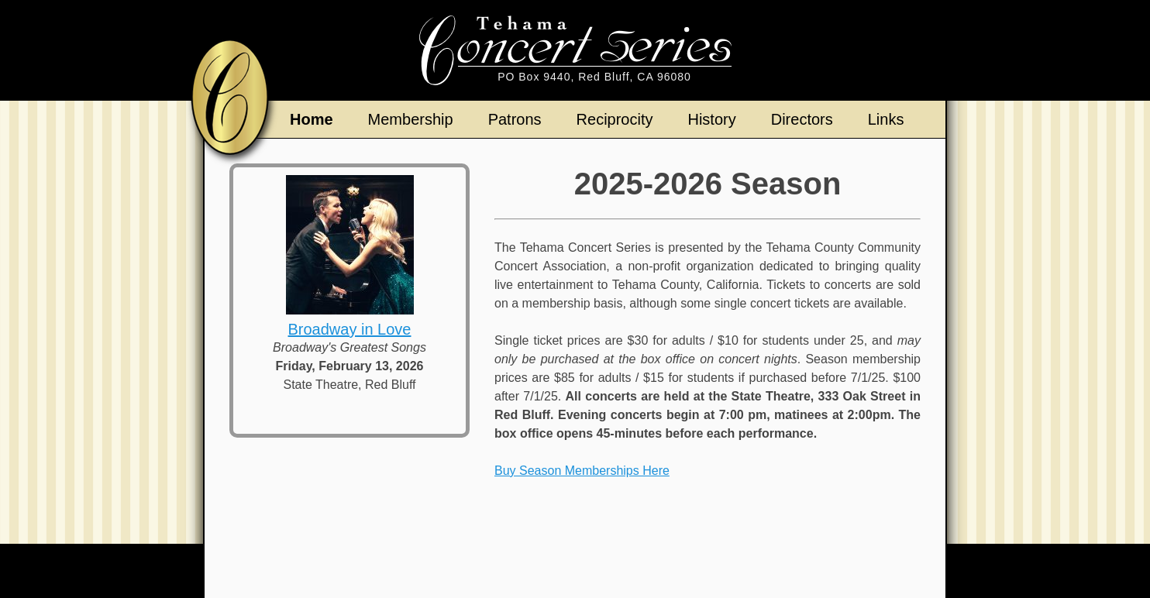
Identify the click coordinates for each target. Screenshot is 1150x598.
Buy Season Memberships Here (582, 470)
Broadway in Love (349, 329)
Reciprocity (615, 119)
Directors (802, 119)
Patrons (515, 119)
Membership (410, 119)
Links (886, 119)
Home (311, 119)
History (711, 119)
